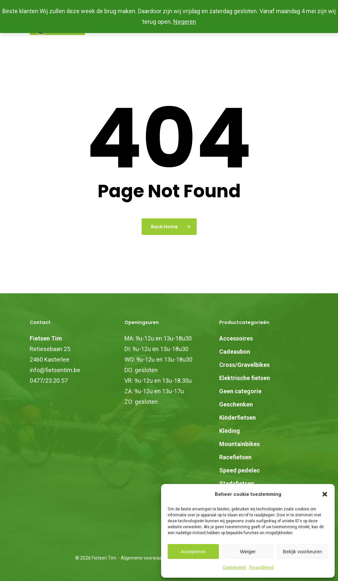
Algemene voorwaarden (146, 558)
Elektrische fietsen (244, 377)
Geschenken (236, 404)
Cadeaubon (234, 351)
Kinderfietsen (237, 417)
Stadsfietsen (236, 483)
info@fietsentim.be (55, 370)
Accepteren (193, 551)
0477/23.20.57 (49, 380)
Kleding (229, 430)
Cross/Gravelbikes (244, 364)
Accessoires (236, 338)
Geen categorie (240, 391)
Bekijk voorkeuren (302, 551)
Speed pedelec (239, 470)
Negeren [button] (184, 21)
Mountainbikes (239, 443)
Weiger (247, 551)
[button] (324, 494)
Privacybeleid (261, 567)
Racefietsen (235, 457)
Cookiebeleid (234, 567)
